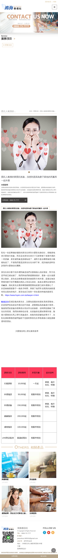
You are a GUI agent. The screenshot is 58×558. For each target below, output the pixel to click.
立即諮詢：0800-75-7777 (14, 200)
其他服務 (33, 479)
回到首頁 (48, 2)
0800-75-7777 (26, 533)
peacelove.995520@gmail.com (27, 538)
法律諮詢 (33, 513)
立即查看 (5, 482)
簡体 (54, 2)
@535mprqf (28, 541)
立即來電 (14, 556)
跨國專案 (5, 479)
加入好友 (44, 556)
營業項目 (8, 45)
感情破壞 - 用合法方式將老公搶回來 (14, 513)
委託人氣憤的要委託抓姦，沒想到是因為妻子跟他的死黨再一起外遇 (25, 208)
